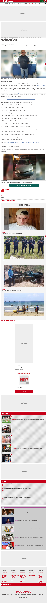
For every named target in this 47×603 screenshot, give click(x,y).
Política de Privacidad (15, 594)
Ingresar (41, 1)
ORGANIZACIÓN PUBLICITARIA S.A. (23, 588)
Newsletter (34, 594)
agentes (7, 89)
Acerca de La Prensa (6, 594)
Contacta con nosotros (26, 594)
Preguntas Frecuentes (22, 596)
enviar (24, 391)
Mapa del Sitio (40, 594)
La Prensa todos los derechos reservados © (23, 586)
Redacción (12, 44)
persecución (21, 92)
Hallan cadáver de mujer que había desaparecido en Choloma (20, 98)
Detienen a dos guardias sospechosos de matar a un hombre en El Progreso (21, 141)
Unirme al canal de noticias (25, 184)
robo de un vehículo (41, 85)
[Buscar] (45, 4)
